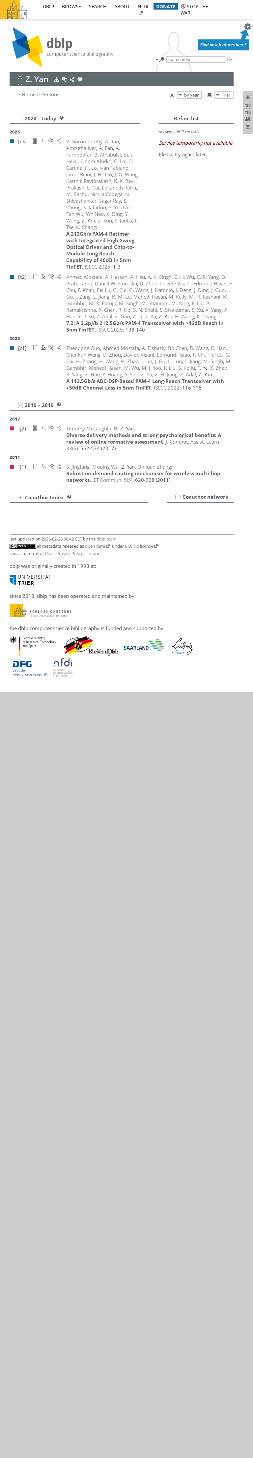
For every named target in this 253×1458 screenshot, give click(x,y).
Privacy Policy (69, 553)
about (122, 6)
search (97, 6)
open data (95, 546)
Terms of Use (39, 553)
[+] (178, 496)
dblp (48, 6)
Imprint (94, 553)
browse (71, 6)
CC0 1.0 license (139, 546)
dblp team (107, 539)
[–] (170, 118)
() (112, 480)
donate (165, 6)
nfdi (143, 6)
